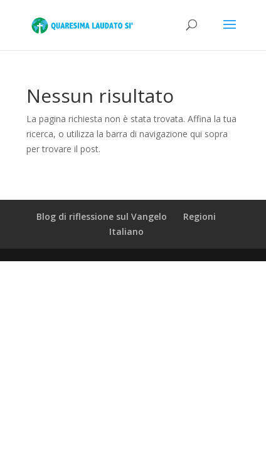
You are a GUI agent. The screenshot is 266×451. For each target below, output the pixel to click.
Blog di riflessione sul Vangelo (101, 216)
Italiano (126, 231)
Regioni (199, 216)
